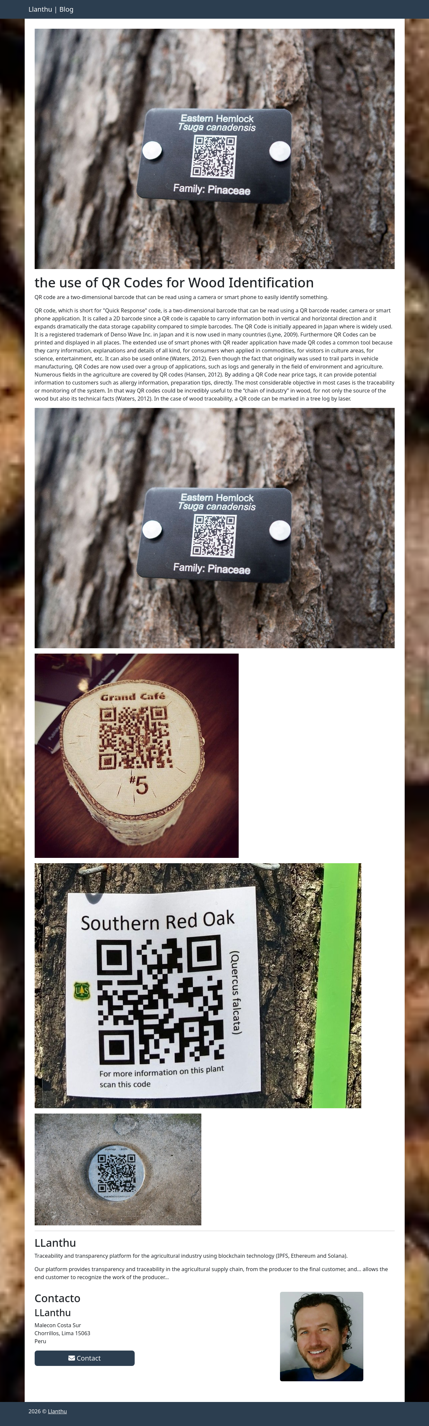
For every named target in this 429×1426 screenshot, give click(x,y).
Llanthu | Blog (51, 9)
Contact (84, 1358)
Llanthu (57, 1411)
